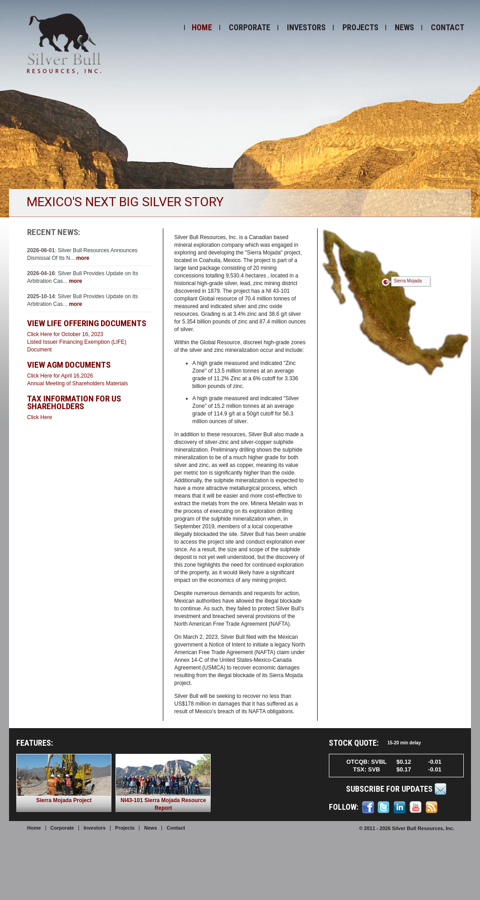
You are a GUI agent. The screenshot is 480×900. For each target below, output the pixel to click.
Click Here (39, 417)
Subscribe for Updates (396, 789)
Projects (360, 27)
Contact (447, 27)
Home (202, 27)
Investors (306, 27)
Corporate (249, 27)
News (404, 27)
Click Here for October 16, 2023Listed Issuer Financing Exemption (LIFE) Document (76, 342)
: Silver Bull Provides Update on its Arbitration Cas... (82, 300)
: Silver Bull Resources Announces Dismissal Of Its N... (82, 254)
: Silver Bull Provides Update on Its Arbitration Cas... (82, 277)
